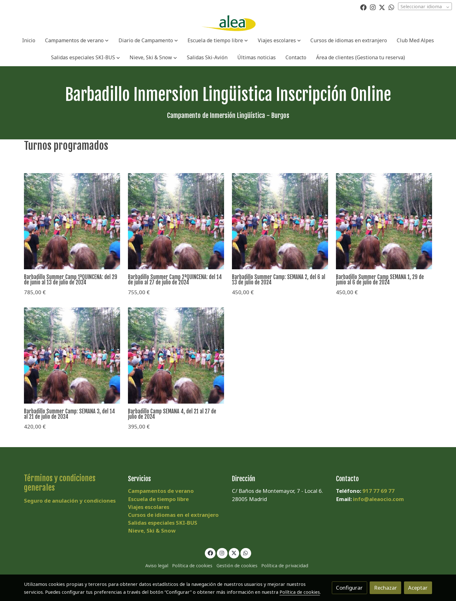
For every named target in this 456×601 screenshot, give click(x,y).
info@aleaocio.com (378, 499)
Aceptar (418, 587)
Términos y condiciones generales (59, 483)
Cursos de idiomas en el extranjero (173, 514)
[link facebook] (363, 7)
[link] (228, 23)
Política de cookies (192, 565)
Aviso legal (156, 565)
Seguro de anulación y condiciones (70, 500)
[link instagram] (373, 7)
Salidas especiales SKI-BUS (162, 522)
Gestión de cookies (236, 565)
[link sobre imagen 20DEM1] (72, 221)
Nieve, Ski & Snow (152, 530)
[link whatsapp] (391, 7)
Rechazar (385, 587)
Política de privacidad (284, 565)
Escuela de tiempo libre (158, 499)
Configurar (349, 587)
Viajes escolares (148, 507)
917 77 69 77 (378, 490)
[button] (76, 40)
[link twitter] (382, 7)
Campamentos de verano (161, 490)
